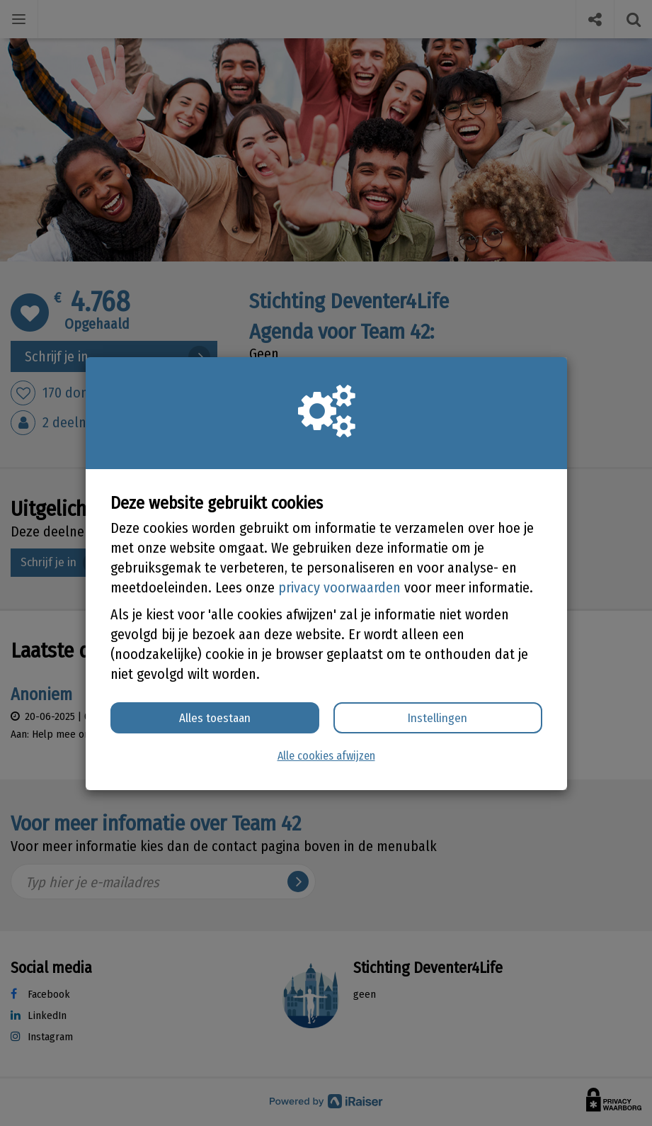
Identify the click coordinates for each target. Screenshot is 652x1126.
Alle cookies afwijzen (326, 755)
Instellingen (437, 718)
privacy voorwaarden (339, 587)
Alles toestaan (215, 718)
